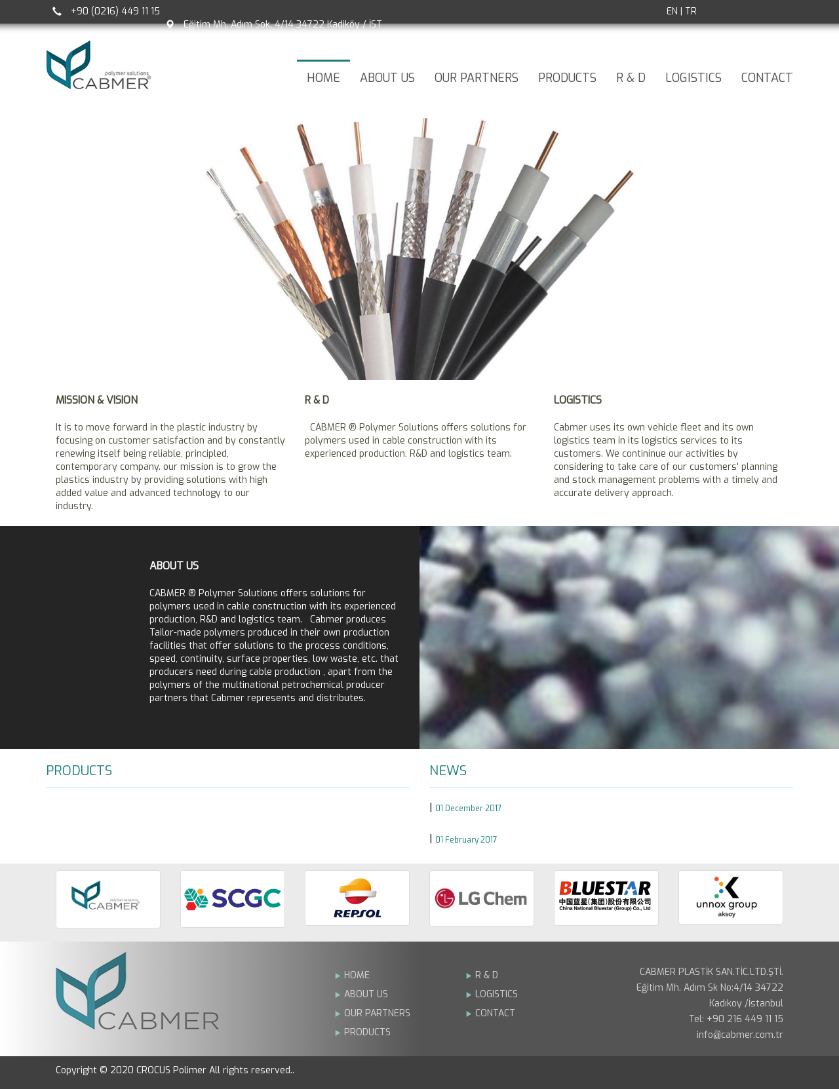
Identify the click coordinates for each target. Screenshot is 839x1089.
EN (672, 11)
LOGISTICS (693, 78)
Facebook (734, 11)
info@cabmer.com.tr (740, 1035)
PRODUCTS (567, 78)
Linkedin (783, 11)
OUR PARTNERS (476, 78)
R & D (631, 78)
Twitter (750, 11)
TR (691, 11)
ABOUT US (387, 78)
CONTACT (767, 78)
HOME (323, 78)
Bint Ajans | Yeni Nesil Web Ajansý (761, 1072)
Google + (766, 11)
